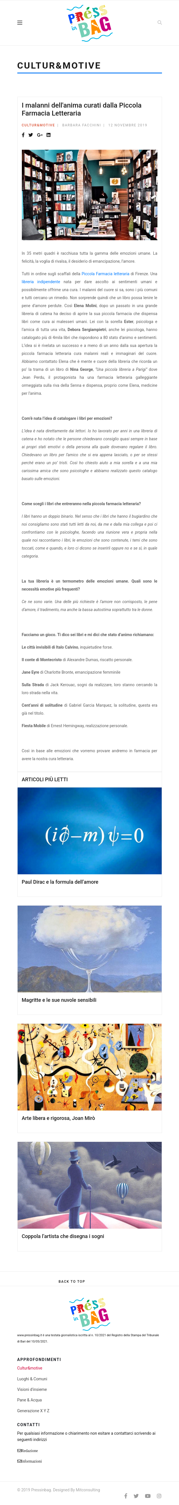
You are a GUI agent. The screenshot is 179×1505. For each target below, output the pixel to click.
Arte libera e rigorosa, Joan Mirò (58, 1118)
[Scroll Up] (71, 1281)
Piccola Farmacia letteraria (105, 274)
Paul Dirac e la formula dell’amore (60, 882)
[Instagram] (159, 1496)
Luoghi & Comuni (32, 1379)
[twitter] (136, 1496)
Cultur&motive (38, 125)
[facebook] (125, 1496)
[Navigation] (32, 22)
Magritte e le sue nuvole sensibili (59, 1000)
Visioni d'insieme (32, 1389)
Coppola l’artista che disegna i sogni (63, 1236)
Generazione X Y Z (33, 1411)
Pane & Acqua (29, 1400)
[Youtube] (148, 1496)
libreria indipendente (41, 281)
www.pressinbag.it (29, 1335)
